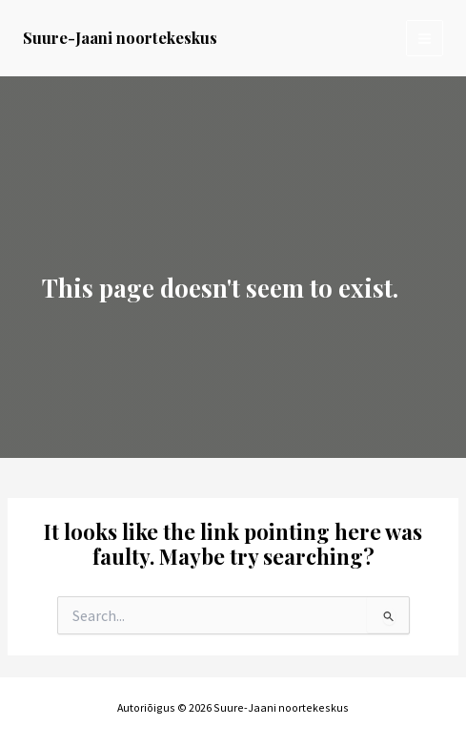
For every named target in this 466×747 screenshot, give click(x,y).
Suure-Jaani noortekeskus (120, 37)
